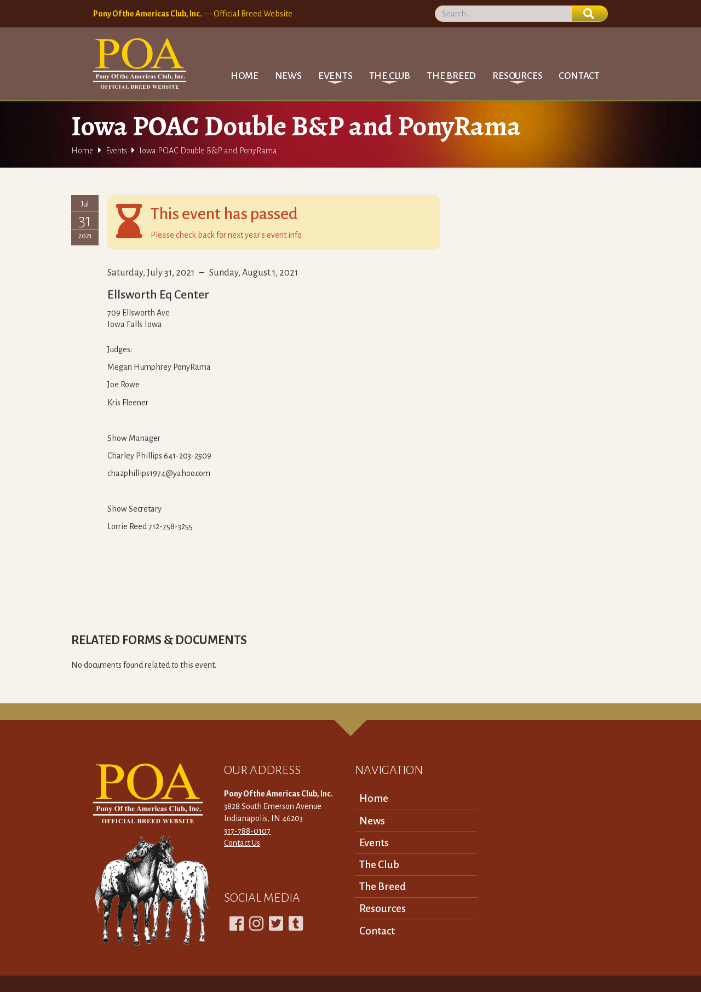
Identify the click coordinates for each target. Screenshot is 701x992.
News (288, 76)
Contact (579, 76)
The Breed (382, 886)
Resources (382, 908)
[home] (139, 63)
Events (116, 150)
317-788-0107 (247, 831)
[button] (335, 76)
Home (244, 76)
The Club (379, 864)
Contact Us (242, 843)
